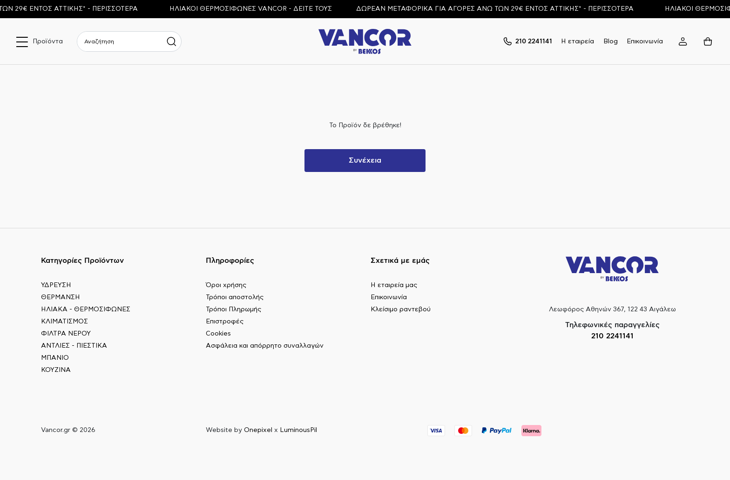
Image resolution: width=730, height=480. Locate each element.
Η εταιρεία (577, 41)
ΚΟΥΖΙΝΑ (56, 370)
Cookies (218, 333)
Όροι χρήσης (226, 285)
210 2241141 (612, 336)
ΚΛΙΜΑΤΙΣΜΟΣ (64, 321)
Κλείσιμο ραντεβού (401, 309)
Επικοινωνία (645, 41)
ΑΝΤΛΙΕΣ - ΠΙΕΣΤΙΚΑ (74, 346)
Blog (610, 41)
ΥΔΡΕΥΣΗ (56, 285)
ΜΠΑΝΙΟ (55, 358)
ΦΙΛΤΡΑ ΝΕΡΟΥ (66, 333)
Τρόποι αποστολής (235, 297)
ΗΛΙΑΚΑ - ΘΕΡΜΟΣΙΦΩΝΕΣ (85, 309)
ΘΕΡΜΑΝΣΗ (60, 297)
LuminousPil (298, 430)
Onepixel (258, 430)
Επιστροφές (224, 321)
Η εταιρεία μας (394, 285)
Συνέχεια (365, 160)
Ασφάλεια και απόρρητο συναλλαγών (265, 346)
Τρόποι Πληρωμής (233, 309)
